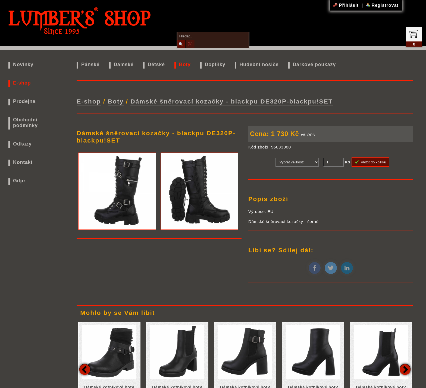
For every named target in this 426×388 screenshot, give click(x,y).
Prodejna (24, 101)
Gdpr (19, 180)
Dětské (156, 64)
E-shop (22, 83)
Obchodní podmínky (25, 122)
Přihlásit (346, 5)
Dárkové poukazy (314, 64)
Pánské (90, 64)
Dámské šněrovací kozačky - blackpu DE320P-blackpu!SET (231, 100)
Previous (84, 368)
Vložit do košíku (370, 161)
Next (405, 368)
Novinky (23, 64)
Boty (185, 64)
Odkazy (22, 144)
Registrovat (382, 5)
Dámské (123, 64)
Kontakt (23, 162)
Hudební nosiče (259, 64)
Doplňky (215, 64)
